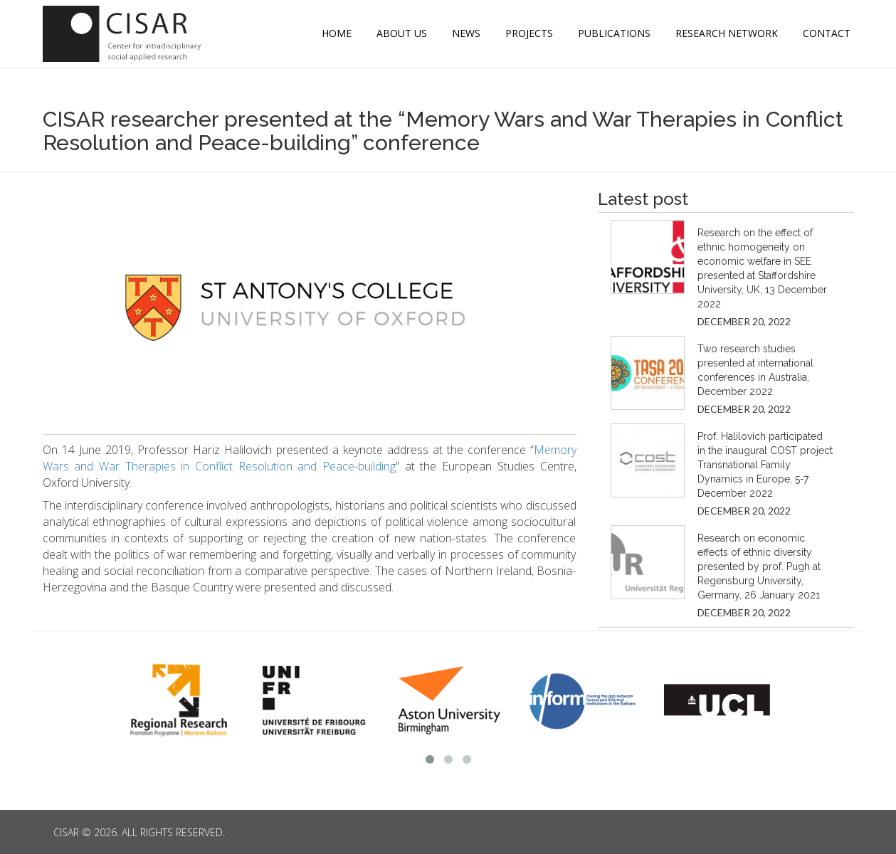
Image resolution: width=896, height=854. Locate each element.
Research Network (726, 33)
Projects (529, 33)
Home (337, 33)
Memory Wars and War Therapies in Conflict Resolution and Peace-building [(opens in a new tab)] (309, 458)
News (466, 33)
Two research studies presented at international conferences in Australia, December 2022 (755, 370)
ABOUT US (401, 33)
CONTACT (826, 33)
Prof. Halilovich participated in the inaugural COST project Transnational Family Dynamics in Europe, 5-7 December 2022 (765, 465)
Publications (614, 33)
